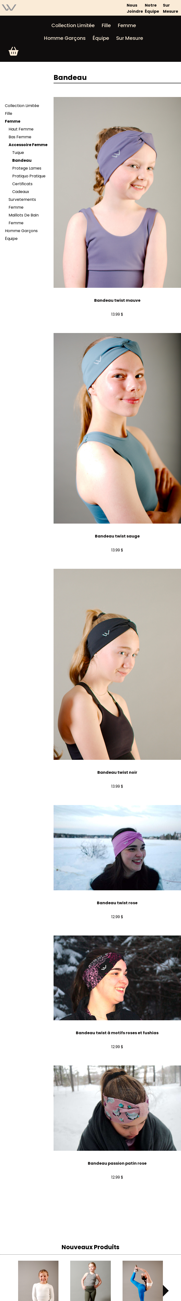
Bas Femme (20, 137)
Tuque (18, 152)
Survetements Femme (22, 203)
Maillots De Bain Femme (24, 219)
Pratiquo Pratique (28, 176)
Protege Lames (26, 168)
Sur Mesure (129, 38)
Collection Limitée (73, 25)
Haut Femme (21, 129)
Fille (106, 25)
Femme (127, 25)
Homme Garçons (65, 38)
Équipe (101, 38)
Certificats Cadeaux (22, 187)
